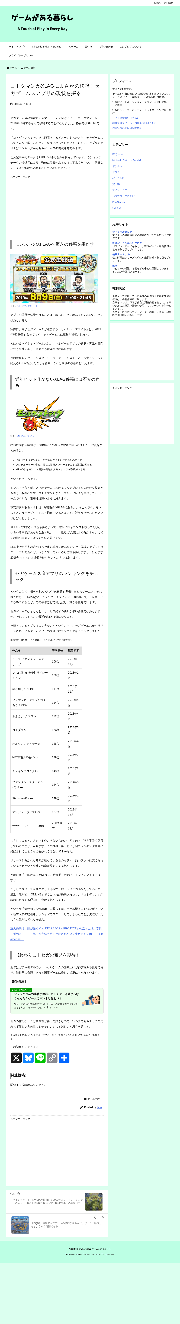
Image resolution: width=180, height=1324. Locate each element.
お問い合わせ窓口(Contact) (127, 127)
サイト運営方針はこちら (125, 118)
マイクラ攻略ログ (122, 231)
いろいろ (117, 208)
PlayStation (118, 202)
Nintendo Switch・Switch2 (126, 160)
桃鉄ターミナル (121, 254)
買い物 (116, 184)
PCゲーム (117, 154)
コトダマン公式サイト (27, 306)
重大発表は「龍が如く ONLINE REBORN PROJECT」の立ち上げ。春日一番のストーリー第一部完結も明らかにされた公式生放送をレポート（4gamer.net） (57, 934)
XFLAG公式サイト (25, 436)
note (115, 265)
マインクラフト (121, 190)
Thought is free (108, 1254)
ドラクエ (117, 172)
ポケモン (117, 166)
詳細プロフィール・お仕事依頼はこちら (134, 123)
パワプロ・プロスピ (123, 196)
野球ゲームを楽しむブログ (127, 243)
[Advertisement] (57, 204)
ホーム (13, 67)
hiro (99, 1107)
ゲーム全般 (29, 67)
